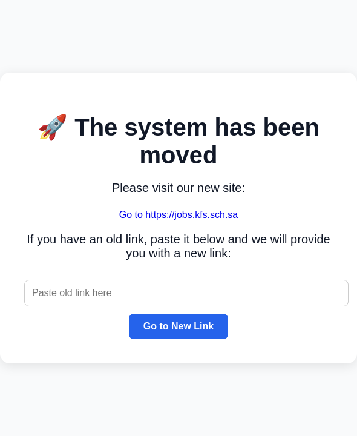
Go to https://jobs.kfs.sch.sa (178, 215)
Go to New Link (178, 326)
